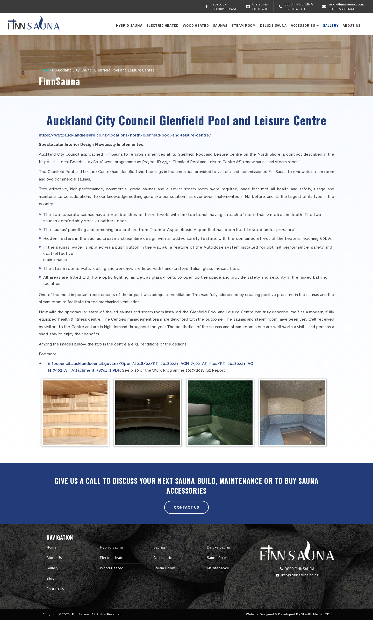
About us (352, 25)
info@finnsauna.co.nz (297, 575)
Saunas (220, 25)
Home (44, 70)
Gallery (331, 25)
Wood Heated (196, 25)
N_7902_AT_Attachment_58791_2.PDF (84, 370)
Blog (50, 578)
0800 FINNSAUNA (297, 568)
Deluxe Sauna (273, 25)
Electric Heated (162, 25)
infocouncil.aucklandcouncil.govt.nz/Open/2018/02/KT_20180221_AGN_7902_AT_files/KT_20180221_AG (150, 363)
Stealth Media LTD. (315, 614)
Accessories (305, 25)
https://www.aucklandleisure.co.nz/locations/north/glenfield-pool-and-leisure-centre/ (125, 135)
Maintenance (218, 568)
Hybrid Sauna (129, 25)
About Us (54, 557)
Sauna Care (216, 557)
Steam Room (244, 25)
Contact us (186, 507)
